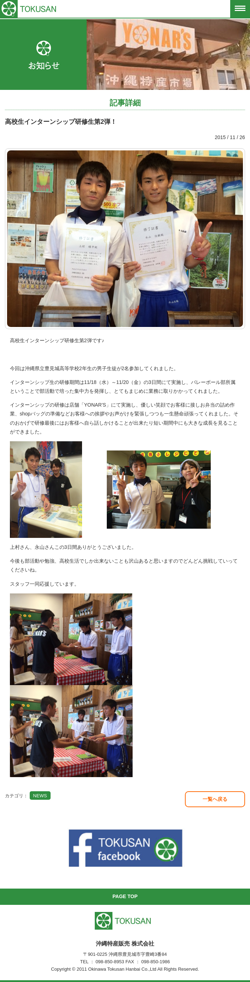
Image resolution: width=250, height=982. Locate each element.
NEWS (40, 795)
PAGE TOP (125, 896)
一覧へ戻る (215, 799)
